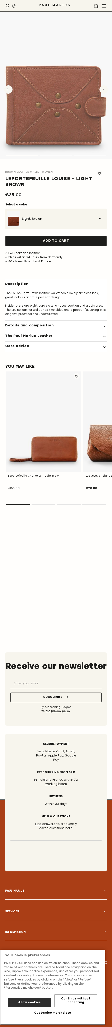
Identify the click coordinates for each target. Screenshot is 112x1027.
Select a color (16, 204)
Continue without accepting (76, 1000)
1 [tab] (18, 504)
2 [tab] (43, 504)
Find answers (45, 824)
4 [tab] (94, 504)
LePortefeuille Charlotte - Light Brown (34, 476)
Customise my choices (52, 1013)
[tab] (56, 326)
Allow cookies (29, 1002)
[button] (77, 376)
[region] (52, 987)
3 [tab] (69, 504)
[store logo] (54, 6)
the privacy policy (58, 711)
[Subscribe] (56, 697)
